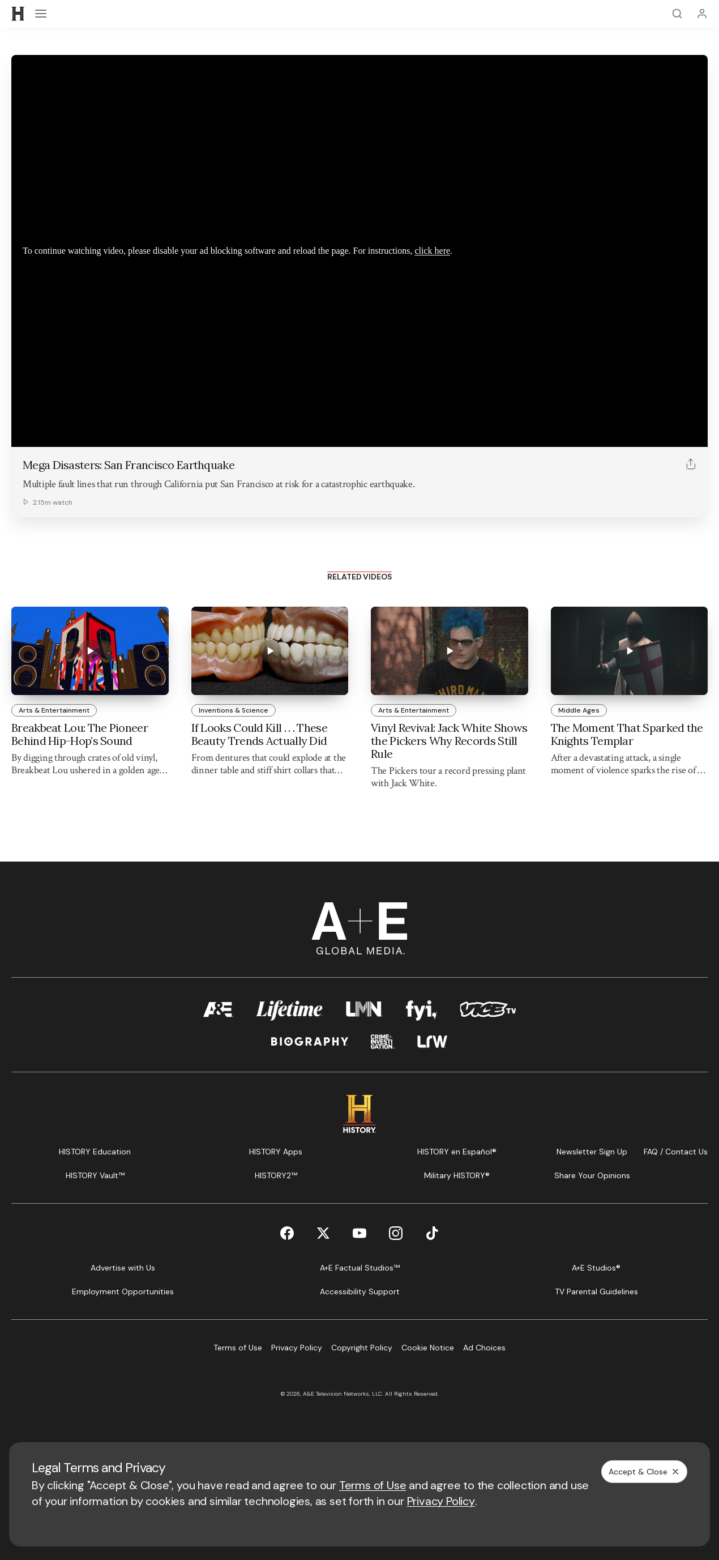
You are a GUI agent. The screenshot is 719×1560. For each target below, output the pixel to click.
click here (432, 250)
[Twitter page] (323, 1233)
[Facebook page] (287, 1233)
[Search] (677, 13)
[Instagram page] (396, 1233)
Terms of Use (372, 1485)
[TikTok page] (432, 1233)
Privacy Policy (441, 1501)
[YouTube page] (359, 1233)
